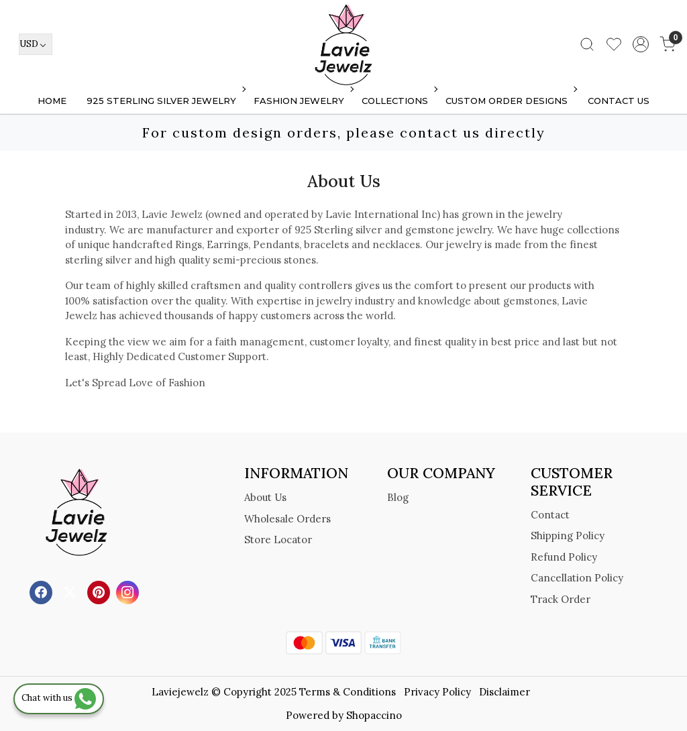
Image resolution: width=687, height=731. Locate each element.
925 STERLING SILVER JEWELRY (165, 100)
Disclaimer (504, 691)
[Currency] (35, 44)
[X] (71, 591)
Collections (398, 100)
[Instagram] (129, 591)
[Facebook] (43, 591)
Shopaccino (374, 715)
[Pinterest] (100, 591)
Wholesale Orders (287, 518)
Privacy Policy (437, 691)
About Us (265, 497)
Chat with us (58, 698)
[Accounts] (640, 44)
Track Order (560, 599)
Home (52, 100)
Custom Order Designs (509, 100)
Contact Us (618, 100)
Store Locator (278, 539)
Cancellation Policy (577, 577)
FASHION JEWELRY (302, 100)
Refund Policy (564, 557)
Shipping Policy (567, 535)
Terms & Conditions (347, 691)
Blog (398, 497)
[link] (587, 44)
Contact (550, 514)
